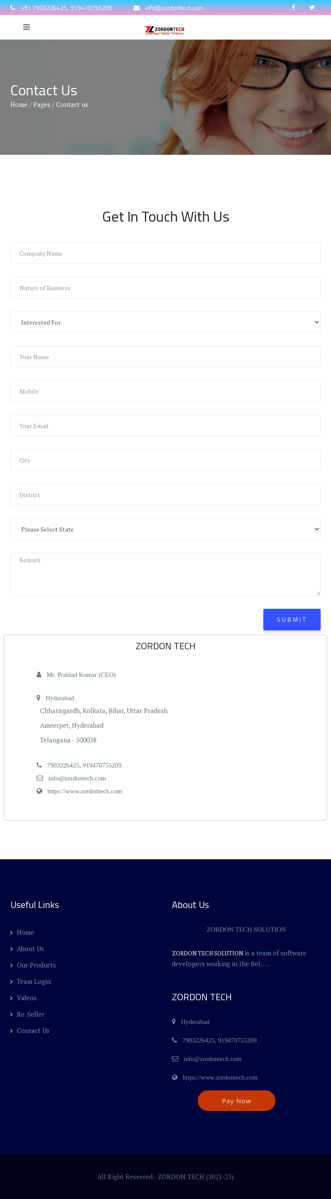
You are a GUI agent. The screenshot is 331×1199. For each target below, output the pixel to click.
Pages (41, 104)
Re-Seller (27, 1014)
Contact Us (30, 1030)
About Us (27, 948)
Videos (23, 997)
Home (19, 104)
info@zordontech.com (174, 7)
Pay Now (236, 1100)
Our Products (33, 965)
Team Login (30, 981)
